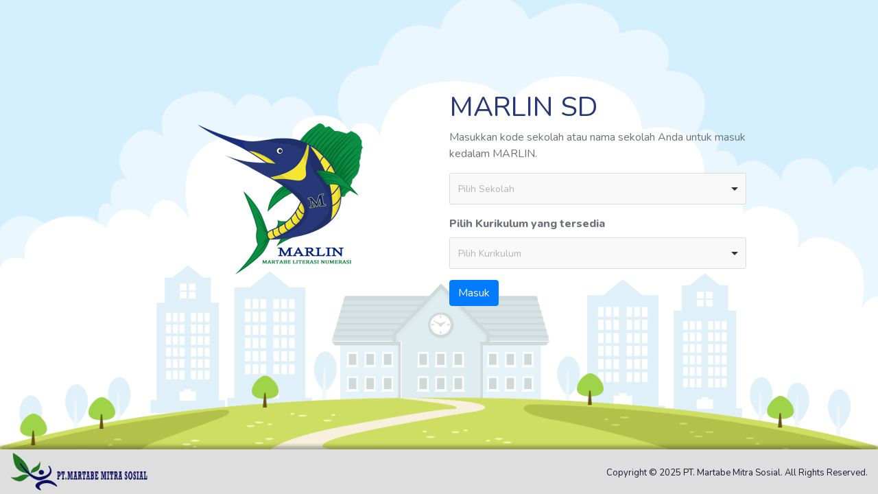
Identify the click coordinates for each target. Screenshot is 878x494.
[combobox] (597, 188)
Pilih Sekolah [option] (486, 189)
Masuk (474, 293)
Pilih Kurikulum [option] (489, 253)
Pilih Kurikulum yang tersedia (527, 223)
